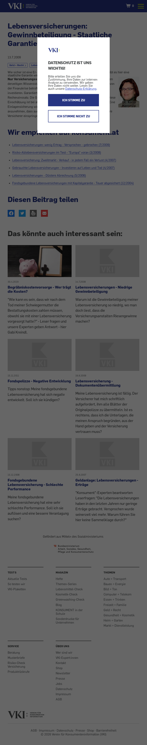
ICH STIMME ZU (73, 100)
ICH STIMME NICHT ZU (73, 116)
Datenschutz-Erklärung (80, 89)
